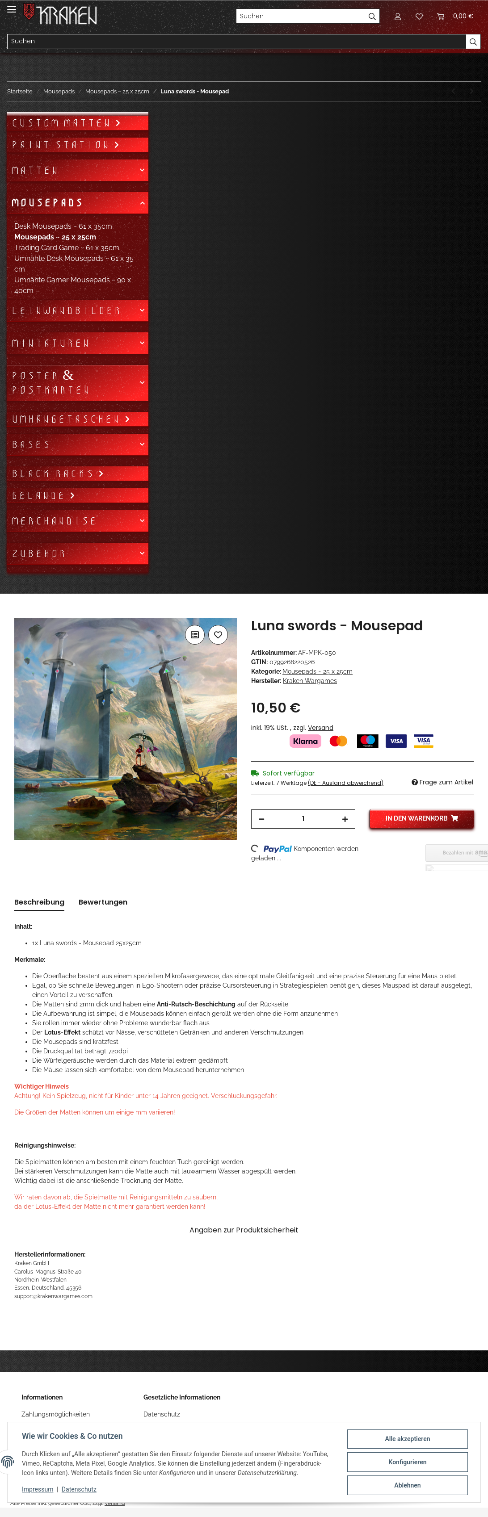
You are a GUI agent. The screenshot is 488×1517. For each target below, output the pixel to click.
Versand (320, 727)
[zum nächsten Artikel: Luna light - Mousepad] (472, 91)
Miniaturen (50, 343)
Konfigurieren (407, 1462)
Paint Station (62, 145)
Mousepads (47, 203)
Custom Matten (63, 123)
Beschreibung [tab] (39, 902)
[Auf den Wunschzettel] (218, 635)
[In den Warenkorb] (21, 613)
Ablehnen (407, 1485)
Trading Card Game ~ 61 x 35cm (66, 247)
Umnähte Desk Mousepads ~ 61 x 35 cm (74, 263)
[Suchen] (301, 16)
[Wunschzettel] (419, 16)
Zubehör (38, 553)
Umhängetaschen (67, 419)
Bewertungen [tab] (103, 902)
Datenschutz (161, 1414)
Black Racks (54, 473)
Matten (35, 170)
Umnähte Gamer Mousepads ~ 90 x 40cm (72, 285)
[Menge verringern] (261, 819)
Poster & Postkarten (50, 383)
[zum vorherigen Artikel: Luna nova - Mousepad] (453, 91)
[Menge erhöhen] (345, 819)
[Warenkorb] (455, 16)
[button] (397, 16)
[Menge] (303, 819)
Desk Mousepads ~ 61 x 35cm (63, 226)
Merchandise (54, 521)
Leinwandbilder (66, 310)
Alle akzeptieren (407, 1438)
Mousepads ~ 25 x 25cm (317, 671)
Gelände (40, 495)
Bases (30, 444)
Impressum (37, 1489)
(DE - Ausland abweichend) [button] (345, 783)
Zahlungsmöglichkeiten (55, 1414)
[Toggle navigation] (11, 5)
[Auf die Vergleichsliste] (195, 635)
